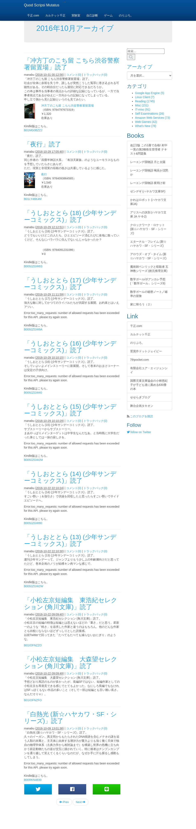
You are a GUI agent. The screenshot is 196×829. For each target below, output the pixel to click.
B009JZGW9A (33, 329)
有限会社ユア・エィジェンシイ (149, 370)
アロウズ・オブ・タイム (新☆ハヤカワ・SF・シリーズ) (148, 256)
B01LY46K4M (33, 199)
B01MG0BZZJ (33, 130)
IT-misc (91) (142, 109)
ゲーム (108, 15)
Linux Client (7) (144, 97)
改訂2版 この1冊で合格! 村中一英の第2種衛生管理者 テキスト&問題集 (148, 149)
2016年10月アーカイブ (75, 28)
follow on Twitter (139, 432)
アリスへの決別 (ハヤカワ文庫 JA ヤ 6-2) (148, 214)
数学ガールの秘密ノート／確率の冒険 (149, 294)
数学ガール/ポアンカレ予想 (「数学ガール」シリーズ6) (148, 281)
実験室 (76, 15)
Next (80, 802)
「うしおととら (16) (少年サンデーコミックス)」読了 (70, 346)
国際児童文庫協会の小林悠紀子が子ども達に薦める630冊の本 (149, 385)
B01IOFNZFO (33, 700)
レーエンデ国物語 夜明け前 (148, 183)
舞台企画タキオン (141, 405)
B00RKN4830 (33, 779)
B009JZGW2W (33, 586)
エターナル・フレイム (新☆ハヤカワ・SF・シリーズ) (148, 243)
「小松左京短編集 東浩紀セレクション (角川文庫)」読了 (70, 603)
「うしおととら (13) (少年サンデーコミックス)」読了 (70, 540)
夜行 (44, 174)
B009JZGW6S (33, 266)
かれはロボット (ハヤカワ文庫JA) (148, 202)
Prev (64, 802)
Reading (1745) (145, 101)
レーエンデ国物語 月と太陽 (148, 162)
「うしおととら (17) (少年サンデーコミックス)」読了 (70, 283)
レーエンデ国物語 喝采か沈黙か (149, 172)
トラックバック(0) (95, 74)
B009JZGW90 (33, 523)
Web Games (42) (146, 121)
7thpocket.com (139, 359)
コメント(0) (73, 74)
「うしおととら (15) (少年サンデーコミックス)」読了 (70, 410)
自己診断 (92, 15)
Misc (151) (141, 105)
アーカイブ (139, 67)
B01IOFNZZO (33, 645)
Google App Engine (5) (149, 93)
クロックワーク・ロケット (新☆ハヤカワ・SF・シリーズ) (148, 229)
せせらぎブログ (140, 397)
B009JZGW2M (33, 460)
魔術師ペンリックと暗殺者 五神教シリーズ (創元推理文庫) (149, 268)
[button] (38, 789)
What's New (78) (145, 126)
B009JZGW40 (33, 392)
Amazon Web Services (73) (152, 117)
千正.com (33, 15)
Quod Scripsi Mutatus (41, 5)
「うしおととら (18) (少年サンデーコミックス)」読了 (70, 216)
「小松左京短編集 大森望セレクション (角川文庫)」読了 (70, 662)
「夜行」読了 (42, 144)
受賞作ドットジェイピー (146, 351)
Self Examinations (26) (149, 113)
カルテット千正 (55, 15)
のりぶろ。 (126, 15)
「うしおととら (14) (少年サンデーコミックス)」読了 (70, 477)
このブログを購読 (141, 416)
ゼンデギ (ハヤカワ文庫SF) (147, 191)
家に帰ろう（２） (141, 304)
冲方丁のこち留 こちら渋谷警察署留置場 (67, 105)
